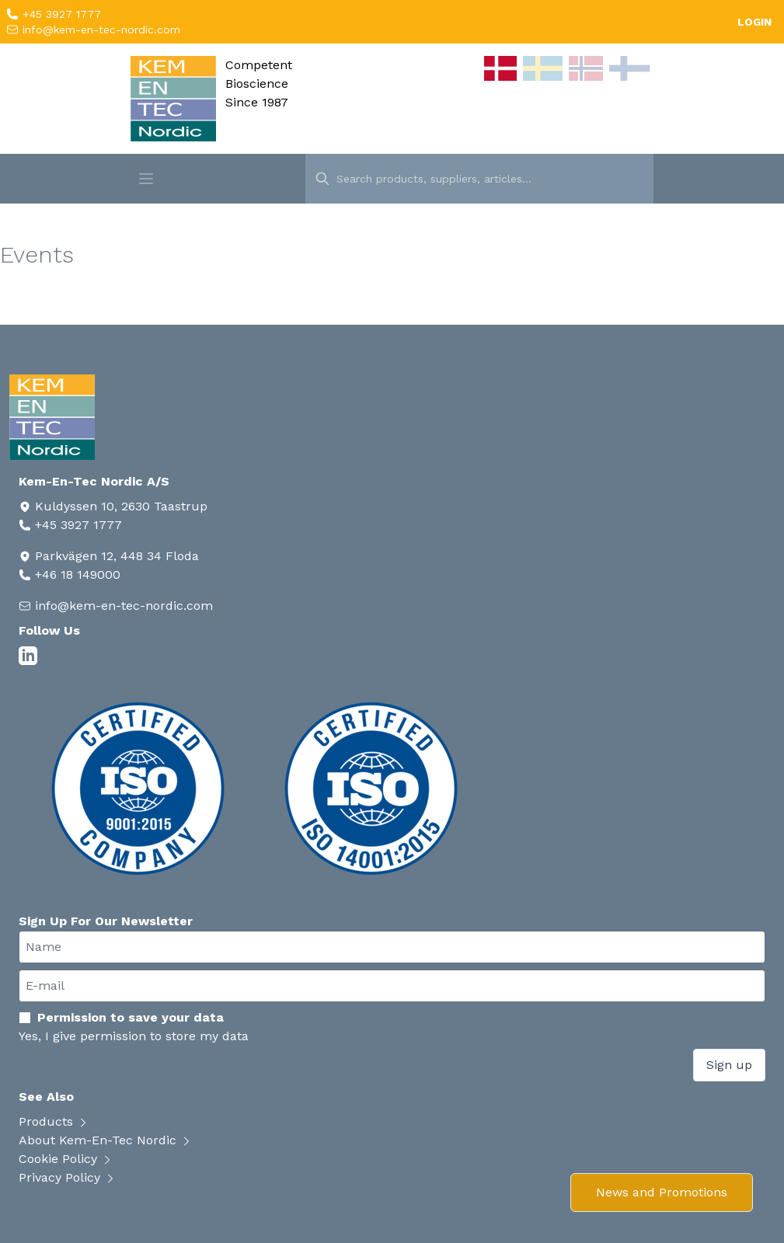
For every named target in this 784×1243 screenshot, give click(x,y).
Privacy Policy (68, 1177)
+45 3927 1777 (60, 14)
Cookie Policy (66, 1158)
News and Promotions (661, 1192)
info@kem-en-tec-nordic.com (99, 29)
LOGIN (754, 22)
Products (54, 1121)
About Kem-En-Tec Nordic (106, 1140)
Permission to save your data (121, 1017)
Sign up (729, 1064)
